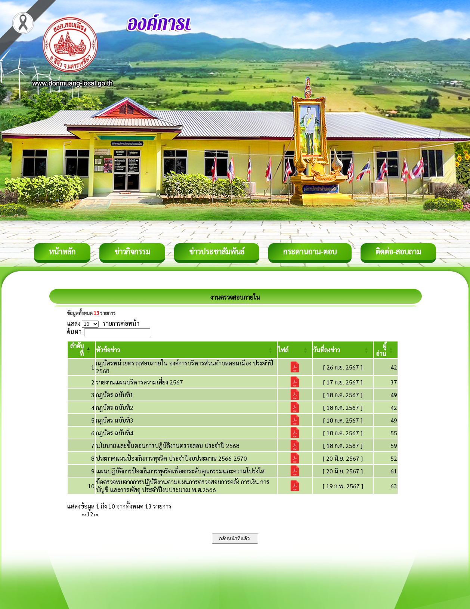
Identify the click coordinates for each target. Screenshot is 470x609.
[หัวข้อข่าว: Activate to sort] (186, 349)
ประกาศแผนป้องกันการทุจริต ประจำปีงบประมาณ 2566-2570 (171, 458)
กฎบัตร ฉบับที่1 (114, 395)
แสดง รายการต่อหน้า (103, 323)
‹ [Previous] (86, 514)
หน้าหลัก (62, 251)
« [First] (83, 514)
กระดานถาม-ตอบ (310, 251)
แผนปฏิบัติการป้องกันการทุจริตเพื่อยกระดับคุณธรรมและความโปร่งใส (180, 471)
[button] (108, 350)
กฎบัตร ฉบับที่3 (114, 420)
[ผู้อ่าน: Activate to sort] (386, 349)
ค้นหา (74, 332)
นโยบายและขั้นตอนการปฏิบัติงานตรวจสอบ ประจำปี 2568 (167, 445)
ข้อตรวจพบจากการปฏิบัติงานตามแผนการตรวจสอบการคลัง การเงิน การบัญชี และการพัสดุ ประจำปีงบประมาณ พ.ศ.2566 (182, 486)
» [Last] (96, 514)
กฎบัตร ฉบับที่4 (114, 433)
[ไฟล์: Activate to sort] (295, 349)
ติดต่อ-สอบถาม (398, 251)
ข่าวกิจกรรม (132, 251)
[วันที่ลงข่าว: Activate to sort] (343, 349)
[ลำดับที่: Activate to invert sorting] (81, 349)
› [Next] (94, 514)
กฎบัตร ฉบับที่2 (114, 407)
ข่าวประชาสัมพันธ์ (216, 251)
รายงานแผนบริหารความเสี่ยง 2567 (139, 382)
